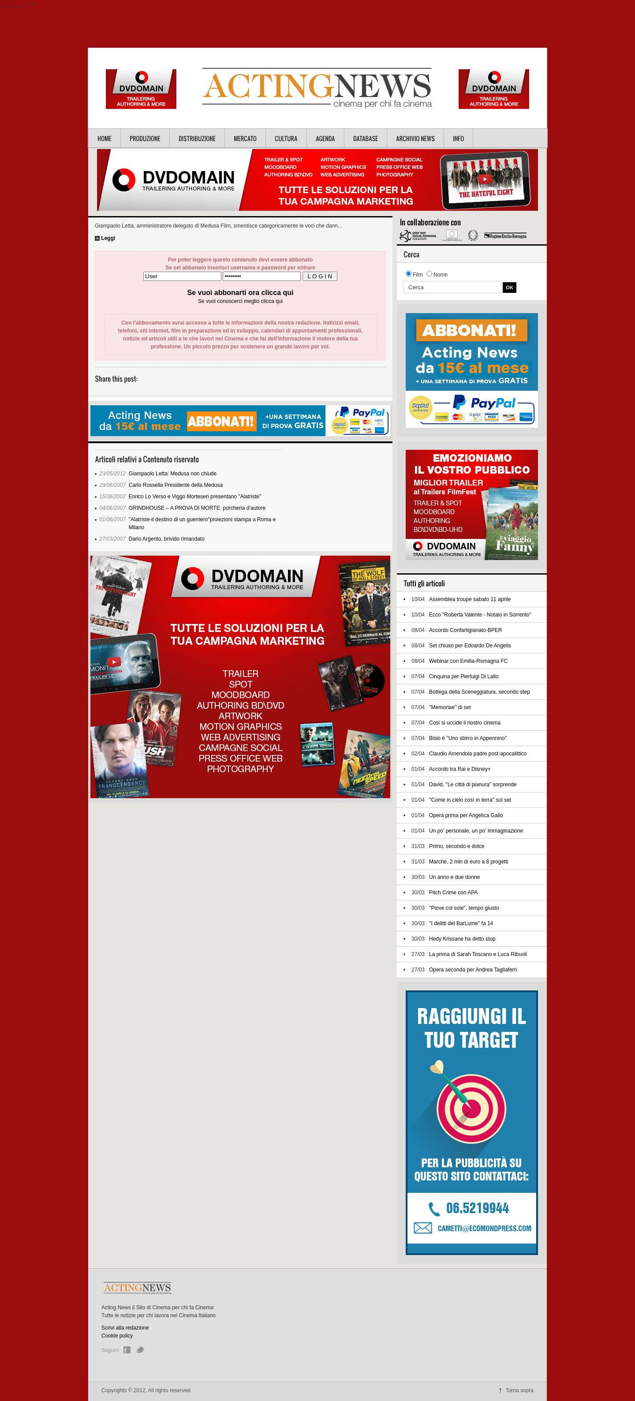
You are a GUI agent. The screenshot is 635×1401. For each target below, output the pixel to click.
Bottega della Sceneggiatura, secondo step (479, 692)
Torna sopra (520, 1390)
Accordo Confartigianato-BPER (465, 630)
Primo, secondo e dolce (456, 846)
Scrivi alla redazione (125, 1328)
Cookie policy (117, 1336)
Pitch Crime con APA (453, 892)
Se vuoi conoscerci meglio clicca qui (240, 301)
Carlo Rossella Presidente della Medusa (176, 485)
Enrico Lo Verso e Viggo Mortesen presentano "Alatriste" (195, 496)
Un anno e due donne (454, 877)
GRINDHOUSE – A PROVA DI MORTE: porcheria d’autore (197, 508)
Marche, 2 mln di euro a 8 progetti (468, 862)
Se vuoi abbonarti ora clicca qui (240, 292)
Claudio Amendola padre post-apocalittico (478, 754)
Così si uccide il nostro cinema (465, 723)
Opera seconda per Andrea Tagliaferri (473, 970)
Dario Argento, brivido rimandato (167, 539)
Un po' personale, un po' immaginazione (476, 831)
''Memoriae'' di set (450, 707)
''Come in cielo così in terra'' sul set (470, 800)
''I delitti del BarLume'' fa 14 (461, 923)
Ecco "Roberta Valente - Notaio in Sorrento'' (480, 615)
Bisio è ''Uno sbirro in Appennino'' (468, 738)
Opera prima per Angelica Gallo (466, 815)
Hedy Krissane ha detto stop (462, 939)
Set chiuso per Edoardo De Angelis (470, 646)
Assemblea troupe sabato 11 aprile (470, 599)
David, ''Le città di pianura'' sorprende (473, 784)
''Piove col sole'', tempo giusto (464, 908)
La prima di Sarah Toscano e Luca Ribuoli (478, 954)
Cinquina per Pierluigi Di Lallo (463, 676)
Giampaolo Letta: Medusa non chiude (173, 474)
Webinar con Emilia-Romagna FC (468, 661)
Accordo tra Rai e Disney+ (460, 769)
